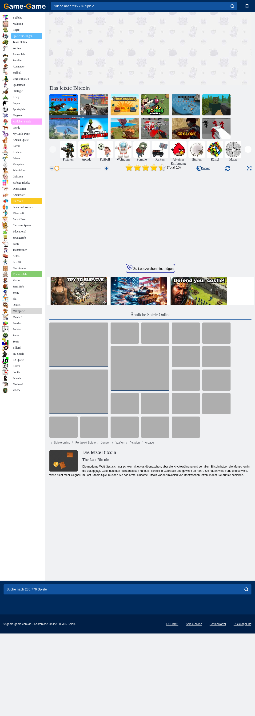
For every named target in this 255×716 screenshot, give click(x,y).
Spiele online (62, 525)
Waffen (119, 525)
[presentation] (52, 149)
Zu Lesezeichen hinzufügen (150, 350)
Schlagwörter (218, 706)
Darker (203, 168)
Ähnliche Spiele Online (150, 397)
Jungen (105, 525)
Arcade (149, 525)
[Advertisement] (99, 48)
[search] (232, 6)
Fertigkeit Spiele (85, 525)
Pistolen (134, 525)
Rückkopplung (242, 706)
